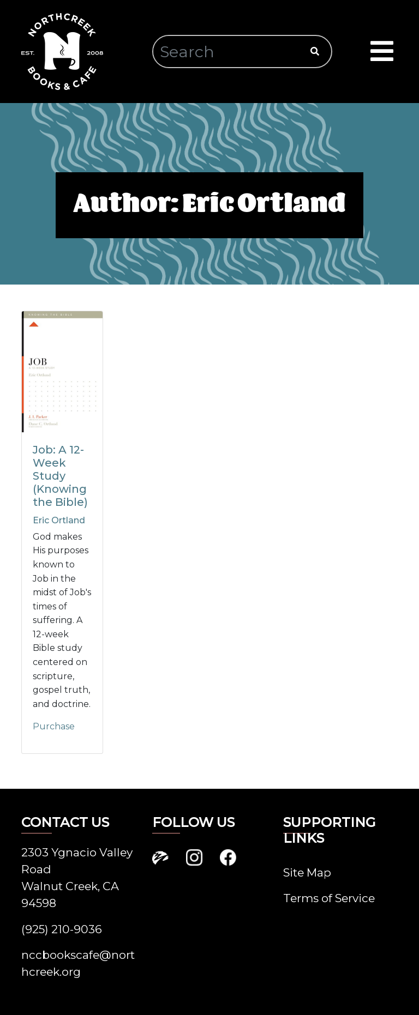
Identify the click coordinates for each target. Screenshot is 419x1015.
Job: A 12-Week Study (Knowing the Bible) (60, 476)
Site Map (307, 872)
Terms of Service (329, 898)
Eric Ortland (59, 520)
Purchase (54, 726)
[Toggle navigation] (382, 52)
